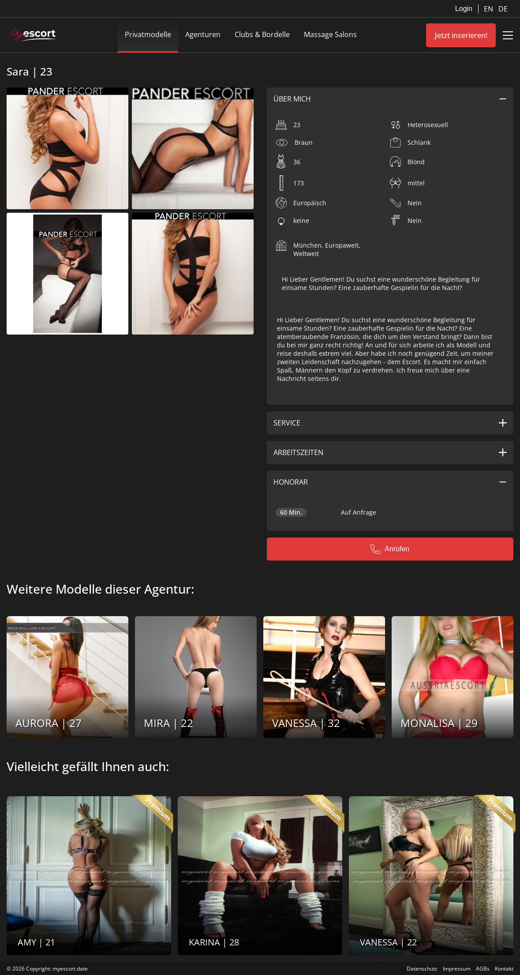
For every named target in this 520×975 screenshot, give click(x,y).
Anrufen (389, 549)
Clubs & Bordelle (262, 34)
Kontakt (504, 968)
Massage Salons (330, 34)
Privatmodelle (148, 34)
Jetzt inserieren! (461, 35)
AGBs (483, 968)
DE (503, 9)
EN (489, 9)
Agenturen (203, 34)
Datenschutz (422, 968)
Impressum (457, 968)
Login (463, 8)
